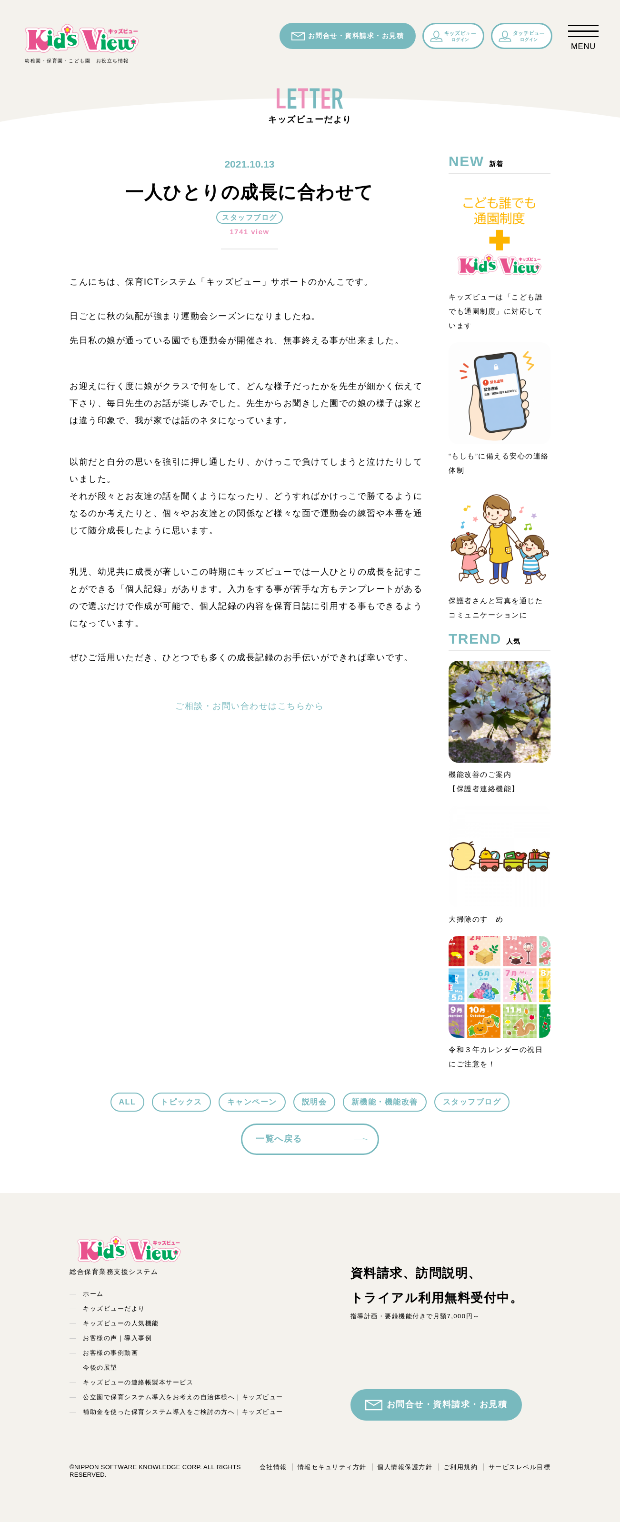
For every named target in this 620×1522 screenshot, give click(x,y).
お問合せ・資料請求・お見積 (347, 36)
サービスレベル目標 (520, 1467)
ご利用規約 (460, 1467)
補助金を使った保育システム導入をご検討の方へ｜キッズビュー (183, 1411)
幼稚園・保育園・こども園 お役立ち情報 (82, 43)
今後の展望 (100, 1367)
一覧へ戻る (279, 1139)
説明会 (314, 1102)
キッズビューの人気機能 (121, 1323)
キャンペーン (252, 1102)
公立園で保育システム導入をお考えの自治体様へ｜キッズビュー (183, 1397)
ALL (127, 1102)
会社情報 (273, 1467)
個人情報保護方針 (404, 1467)
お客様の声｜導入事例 (117, 1338)
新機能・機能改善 (384, 1102)
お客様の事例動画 (110, 1352)
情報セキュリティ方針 (332, 1467)
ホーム (93, 1293)
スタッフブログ (472, 1102)
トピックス (181, 1102)
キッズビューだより (114, 1308)
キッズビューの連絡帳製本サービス (138, 1382)
